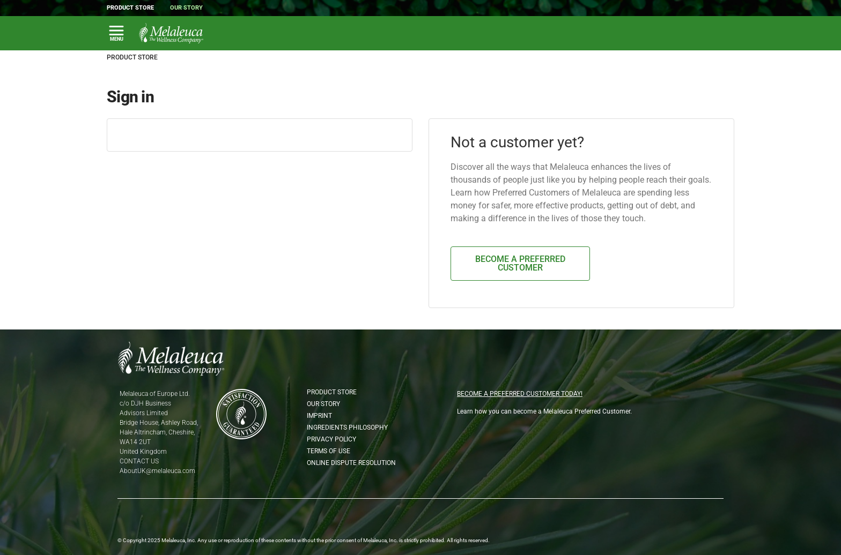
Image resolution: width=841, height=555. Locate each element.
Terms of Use (328, 451)
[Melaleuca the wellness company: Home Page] (171, 33)
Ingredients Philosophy (347, 427)
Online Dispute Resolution (351, 463)
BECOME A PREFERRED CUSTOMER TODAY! (519, 394)
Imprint (319, 415)
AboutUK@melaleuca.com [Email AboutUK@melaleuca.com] (157, 471)
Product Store (130, 7)
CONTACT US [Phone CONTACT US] (139, 461)
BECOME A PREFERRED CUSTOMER (520, 263)
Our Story (186, 7)
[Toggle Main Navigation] (116, 33)
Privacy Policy (331, 439)
